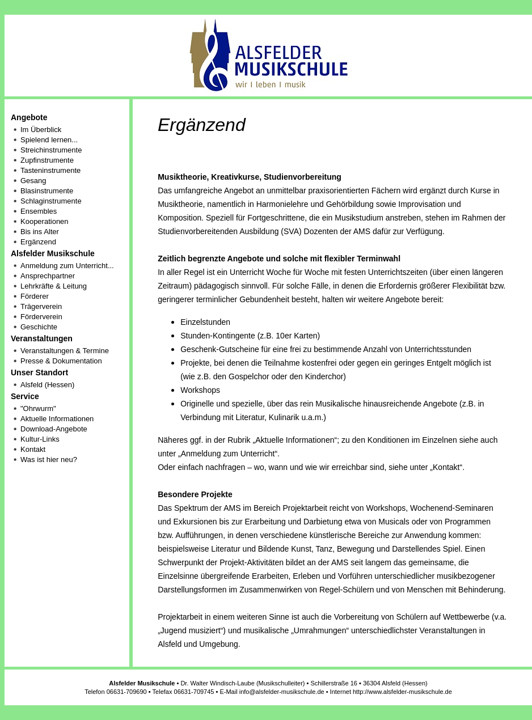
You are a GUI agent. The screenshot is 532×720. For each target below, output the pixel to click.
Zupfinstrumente (47, 160)
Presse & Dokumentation (61, 361)
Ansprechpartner (47, 276)
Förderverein (41, 316)
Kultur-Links (40, 439)
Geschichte (38, 327)
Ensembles (38, 211)
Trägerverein (41, 306)
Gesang (33, 180)
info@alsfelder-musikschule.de (281, 691)
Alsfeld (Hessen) (47, 384)
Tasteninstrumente (50, 170)
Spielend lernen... (49, 139)
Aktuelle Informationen (57, 418)
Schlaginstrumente (51, 201)
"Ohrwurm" (38, 408)
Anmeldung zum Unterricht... (67, 265)
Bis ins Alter (39, 231)
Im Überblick (40, 129)
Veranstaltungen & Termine (64, 350)
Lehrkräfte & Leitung (53, 286)
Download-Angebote (53, 429)
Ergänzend (38, 242)
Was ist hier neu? (48, 459)
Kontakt (32, 449)
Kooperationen (44, 221)
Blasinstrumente (46, 191)
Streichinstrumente (51, 150)
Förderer (34, 296)
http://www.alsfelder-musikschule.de (402, 691)
